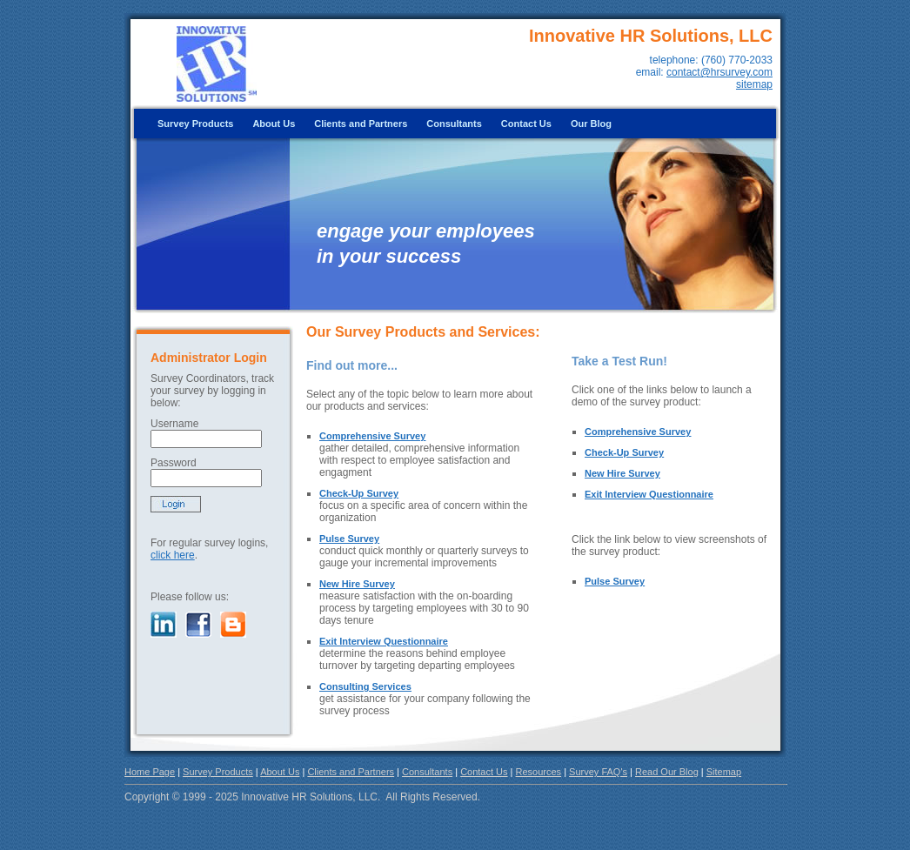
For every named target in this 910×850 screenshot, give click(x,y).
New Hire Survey (357, 584)
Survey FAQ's (598, 771)
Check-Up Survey (358, 493)
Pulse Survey (349, 538)
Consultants (454, 123)
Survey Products (195, 123)
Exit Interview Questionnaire (383, 641)
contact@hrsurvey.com (719, 72)
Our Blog (591, 123)
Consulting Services (365, 686)
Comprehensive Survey (372, 436)
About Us (273, 123)
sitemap (754, 84)
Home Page (149, 771)
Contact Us (526, 123)
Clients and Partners (360, 123)
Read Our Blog (667, 771)
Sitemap (723, 771)
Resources (539, 771)
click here (173, 555)
